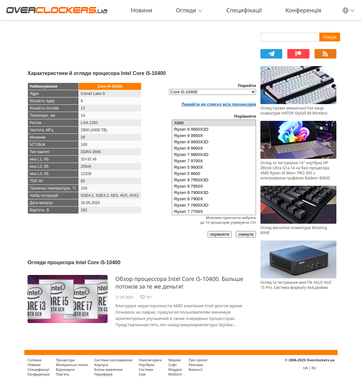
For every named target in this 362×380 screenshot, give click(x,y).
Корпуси (101, 364)
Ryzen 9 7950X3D (214, 180)
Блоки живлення (108, 369)
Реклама (196, 364)
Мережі (174, 360)
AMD (214, 123)
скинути (245, 234)
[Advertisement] (142, 43)
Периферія (103, 374)
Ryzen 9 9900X (214, 148)
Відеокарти (65, 369)
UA (305, 367)
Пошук (329, 37)
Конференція (303, 10)
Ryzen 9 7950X (214, 186)
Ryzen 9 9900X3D (214, 142)
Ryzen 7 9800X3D (214, 155)
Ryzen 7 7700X (214, 212)
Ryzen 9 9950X (214, 136)
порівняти (219, 234)
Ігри (142, 374)
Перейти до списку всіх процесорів (219, 104)
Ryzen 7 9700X (214, 161)
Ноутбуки (146, 364)
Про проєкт (198, 360)
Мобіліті (175, 374)
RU (313, 367)
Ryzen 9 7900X (214, 199)
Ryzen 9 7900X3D (214, 193)
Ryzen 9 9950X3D (214, 129)
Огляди (189, 10)
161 (149, 297)
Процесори (65, 360)
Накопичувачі (150, 360)
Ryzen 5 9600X (214, 167)
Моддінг (175, 369)
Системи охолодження (113, 360)
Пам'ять (63, 374)
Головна (34, 360)
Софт (172, 364)
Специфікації (244, 10)
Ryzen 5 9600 (214, 174)
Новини (142, 10)
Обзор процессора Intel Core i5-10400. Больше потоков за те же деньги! (179, 282)
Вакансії (195, 369)
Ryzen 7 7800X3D (214, 205)
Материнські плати (72, 364)
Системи (146, 369)
